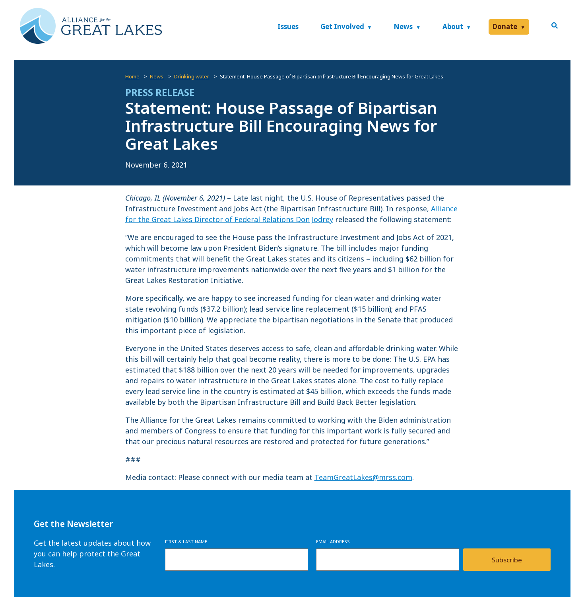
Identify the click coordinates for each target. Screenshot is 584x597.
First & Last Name (186, 541)
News (403, 26)
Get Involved (342, 26)
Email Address (333, 541)
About (452, 26)
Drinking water (191, 76)
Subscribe (507, 559)
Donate (505, 26)
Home (132, 76)
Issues (288, 26)
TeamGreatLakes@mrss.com (363, 477)
